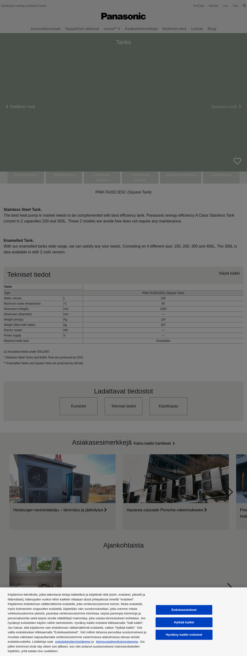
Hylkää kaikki (184, 622)
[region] (123, 621)
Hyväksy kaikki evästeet (184, 634)
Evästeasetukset (184, 610)
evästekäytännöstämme (73, 641)
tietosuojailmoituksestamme (117, 641)
